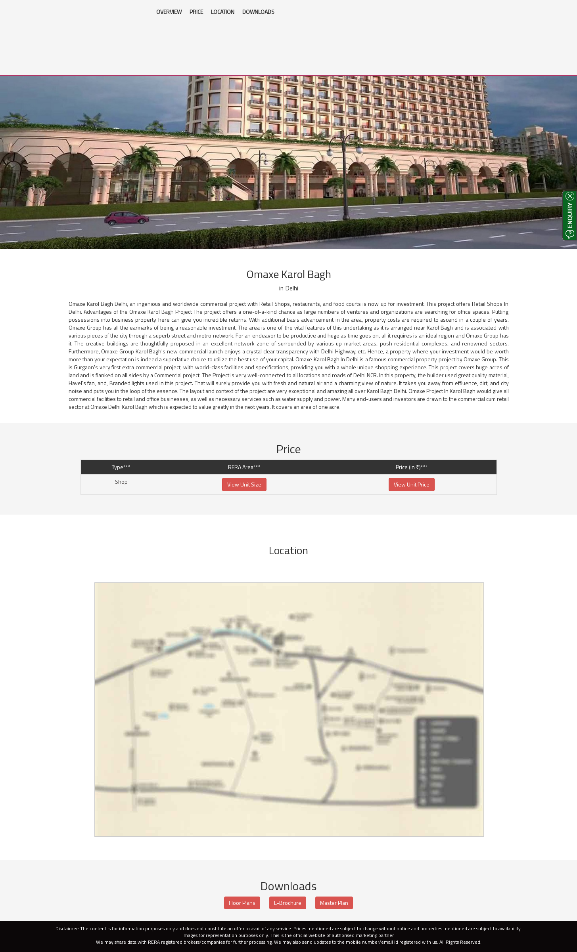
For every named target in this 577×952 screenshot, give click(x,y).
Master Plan (334, 903)
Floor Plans (242, 903)
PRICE (196, 12)
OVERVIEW (169, 12)
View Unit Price (411, 484)
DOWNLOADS (258, 12)
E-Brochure (287, 903)
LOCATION (222, 12)
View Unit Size (244, 484)
